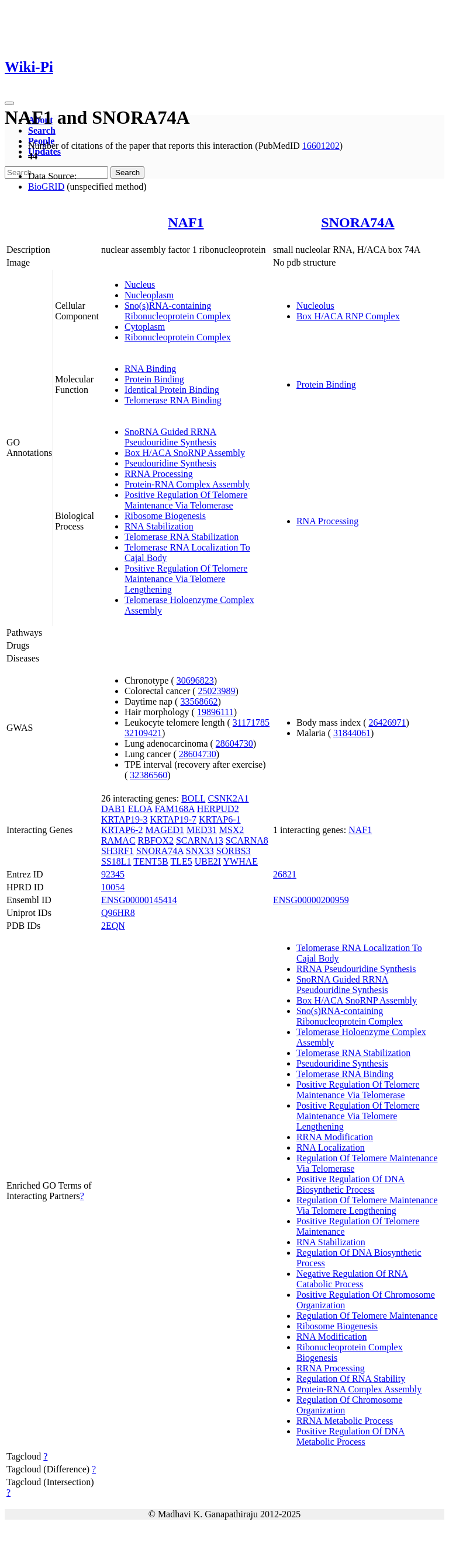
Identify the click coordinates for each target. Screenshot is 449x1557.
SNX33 (200, 851)
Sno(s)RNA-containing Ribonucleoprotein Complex (178, 311)
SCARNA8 (247, 840)
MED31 (201, 830)
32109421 (143, 733)
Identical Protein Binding (172, 390)
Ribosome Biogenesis (165, 516)
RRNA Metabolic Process (344, 1421)
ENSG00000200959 (311, 900)
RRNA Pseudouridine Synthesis (356, 969)
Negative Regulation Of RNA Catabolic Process (352, 1279)
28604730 (234, 743)
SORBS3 (233, 851)
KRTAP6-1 (220, 819)
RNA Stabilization (159, 526)
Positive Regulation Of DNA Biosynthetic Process (350, 1184)
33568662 (198, 701)
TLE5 (181, 861)
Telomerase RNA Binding (173, 400)
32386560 (148, 775)
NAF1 (185, 222)
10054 (113, 887)
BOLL (193, 798)
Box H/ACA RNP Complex (348, 316)
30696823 (195, 680)
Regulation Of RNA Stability (350, 1379)
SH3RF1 (117, 851)
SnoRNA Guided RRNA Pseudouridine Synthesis (170, 437)
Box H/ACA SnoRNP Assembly (185, 453)
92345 (113, 874)
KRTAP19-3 (124, 819)
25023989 (217, 691)
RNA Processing (327, 521)
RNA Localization (330, 1147)
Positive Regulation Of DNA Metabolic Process (350, 1436)
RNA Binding (150, 369)
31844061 (352, 733)
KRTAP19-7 (173, 819)
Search (42, 130)
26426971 (387, 722)
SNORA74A (357, 222)
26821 (284, 874)
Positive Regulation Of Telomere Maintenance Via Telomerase (186, 500)
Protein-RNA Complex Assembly (187, 484)
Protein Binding (154, 379)
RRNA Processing (159, 474)
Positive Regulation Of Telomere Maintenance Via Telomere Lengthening (186, 578)
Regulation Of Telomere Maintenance (367, 1316)
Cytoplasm (145, 327)
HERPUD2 (218, 809)
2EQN (113, 926)
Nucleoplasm (149, 295)
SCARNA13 (199, 840)
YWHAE (240, 861)
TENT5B (150, 861)
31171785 (251, 722)
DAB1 (113, 809)
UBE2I (208, 861)
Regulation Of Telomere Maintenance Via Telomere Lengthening (367, 1205)
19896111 (215, 712)
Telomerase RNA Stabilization (182, 537)
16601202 (321, 146)
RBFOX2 (156, 840)
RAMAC (118, 840)
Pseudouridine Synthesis (170, 463)
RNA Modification (331, 1337)
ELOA (140, 809)
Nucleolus (315, 306)
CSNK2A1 (228, 798)
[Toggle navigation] (9, 103)
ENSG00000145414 (139, 900)
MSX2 (231, 830)
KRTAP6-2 (122, 830)
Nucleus (140, 285)
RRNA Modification (334, 1137)
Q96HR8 (118, 913)
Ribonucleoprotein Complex (178, 337)
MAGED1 (164, 830)
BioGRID (46, 186)
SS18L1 (116, 861)
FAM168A (174, 809)
